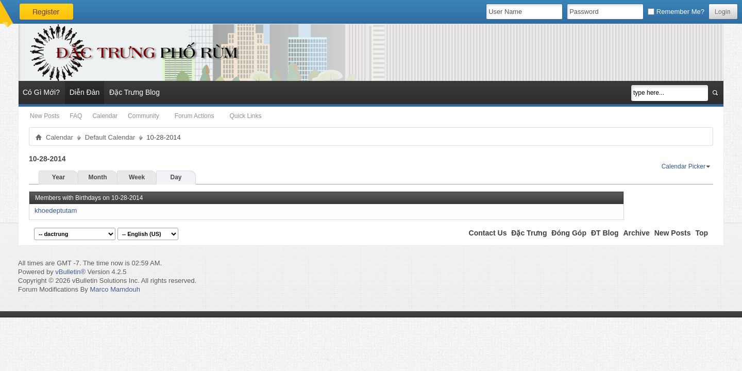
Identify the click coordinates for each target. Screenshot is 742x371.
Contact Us (488, 233)
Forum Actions (194, 116)
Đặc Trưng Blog (134, 92)
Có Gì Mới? (41, 92)
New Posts (44, 116)
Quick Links (245, 116)
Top (701, 233)
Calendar (104, 116)
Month (98, 177)
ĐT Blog (605, 233)
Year (58, 177)
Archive (636, 233)
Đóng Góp (568, 233)
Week (137, 177)
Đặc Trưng (529, 233)
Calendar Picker (683, 166)
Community (143, 116)
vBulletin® (70, 272)
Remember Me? (676, 11)
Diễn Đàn (85, 92)
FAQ (76, 116)
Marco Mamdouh (115, 289)
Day (175, 177)
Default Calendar (110, 137)
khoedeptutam (56, 210)
